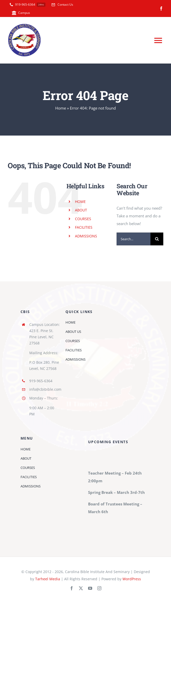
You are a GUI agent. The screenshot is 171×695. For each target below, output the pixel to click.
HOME (80, 201)
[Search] (156, 239)
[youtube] (90, 588)
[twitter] (81, 588)
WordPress (131, 578)
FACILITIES (83, 227)
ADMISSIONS (86, 236)
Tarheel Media (47, 578)
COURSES (83, 218)
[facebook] (161, 8)
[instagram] (99, 588)
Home (60, 108)
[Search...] (133, 239)
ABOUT (81, 210)
